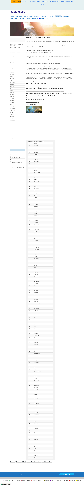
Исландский (12, 70)
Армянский (12, 127)
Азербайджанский (13, 129)
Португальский (12, 119)
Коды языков (12, 149)
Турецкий (11, 111)
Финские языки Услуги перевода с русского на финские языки (16, 53)
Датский (11, 68)
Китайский (12, 99)
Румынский (12, 103)
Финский (11, 64)
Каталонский (12, 131)
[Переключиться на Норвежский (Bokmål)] (26, 480)
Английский (12, 105)
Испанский (12, 85)
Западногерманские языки (15, 60)
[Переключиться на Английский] (5, 480)
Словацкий (12, 95)
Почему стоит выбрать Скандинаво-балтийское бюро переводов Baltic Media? (45, 88)
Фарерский (12, 72)
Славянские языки (13, 58)
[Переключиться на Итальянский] (71, 480)
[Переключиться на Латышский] (34, 480)
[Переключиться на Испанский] (78, 480)
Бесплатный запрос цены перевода (35, 99)
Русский (11, 79)
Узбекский (12, 139)
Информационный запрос (32, 101)
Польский (11, 87)
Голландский (12, 107)
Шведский (12, 62)
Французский (12, 81)
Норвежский (12, 66)
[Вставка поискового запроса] (17, 39)
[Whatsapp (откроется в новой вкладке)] (42, 7)
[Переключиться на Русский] (52, 480)
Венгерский (12, 93)
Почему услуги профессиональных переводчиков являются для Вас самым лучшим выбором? (49, 92)
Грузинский (12, 115)
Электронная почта (31, 103)
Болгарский (12, 97)
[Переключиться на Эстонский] (40, 480)
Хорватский (12, 143)
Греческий (12, 135)
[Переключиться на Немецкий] (58, 480)
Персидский (12, 137)
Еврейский (12, 101)
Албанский (12, 147)
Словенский (12, 91)
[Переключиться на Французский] (64, 480)
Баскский (11, 125)
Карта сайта (12, 151)
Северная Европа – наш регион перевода (15, 48)
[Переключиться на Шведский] (12, 480)
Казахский (12, 141)
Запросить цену (16, 1)
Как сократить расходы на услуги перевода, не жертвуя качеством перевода (45, 90)
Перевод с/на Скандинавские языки (16, 50)
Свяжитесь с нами (67, 473)
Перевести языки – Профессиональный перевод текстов (17, 44)
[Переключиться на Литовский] (47, 480)
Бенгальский (12, 123)
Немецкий (12, 83)
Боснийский (12, 133)
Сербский (11, 121)
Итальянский (12, 109)
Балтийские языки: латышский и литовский (16, 56)
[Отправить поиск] (22, 39)
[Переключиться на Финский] (18, 480)
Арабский (11, 145)
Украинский (12, 113)
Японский (11, 117)
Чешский (11, 89)
